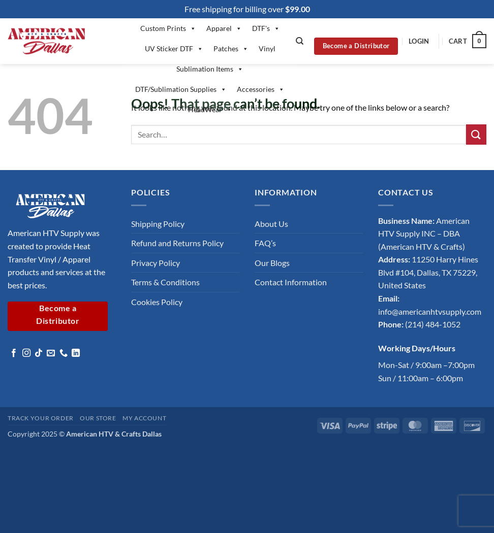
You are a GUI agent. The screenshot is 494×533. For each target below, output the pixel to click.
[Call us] (63, 353)
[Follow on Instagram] (26, 353)
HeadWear (210, 109)
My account (144, 418)
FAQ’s (265, 243)
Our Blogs (272, 263)
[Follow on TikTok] (39, 353)
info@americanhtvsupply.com (429, 311)
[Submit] (476, 134)
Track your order (41, 418)
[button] (419, 41)
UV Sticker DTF (174, 49)
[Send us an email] (51, 353)
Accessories (261, 89)
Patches (231, 49)
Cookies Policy (156, 302)
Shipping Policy (157, 223)
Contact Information (291, 282)
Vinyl (267, 48)
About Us (271, 223)
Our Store (98, 418)
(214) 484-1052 (432, 324)
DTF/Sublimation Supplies (181, 89)
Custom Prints (168, 28)
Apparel (224, 28)
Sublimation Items (209, 69)
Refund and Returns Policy (177, 243)
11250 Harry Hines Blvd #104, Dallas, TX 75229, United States (428, 272)
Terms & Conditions (165, 282)
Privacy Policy (155, 263)
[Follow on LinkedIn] (76, 353)
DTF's (266, 28)
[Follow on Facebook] (14, 353)
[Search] (299, 41)
